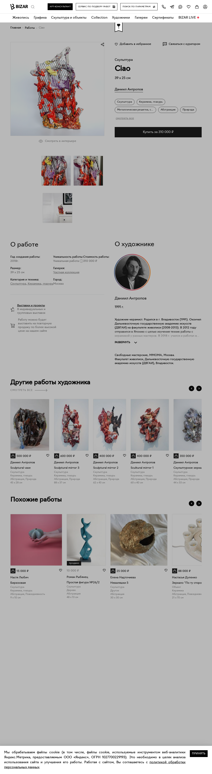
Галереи (141, 17)
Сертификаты (163, 17)
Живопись (20, 17)
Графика (40, 17)
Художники (121, 17)
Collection (99, 17)
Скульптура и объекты (69, 17)
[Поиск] (32, 6)
